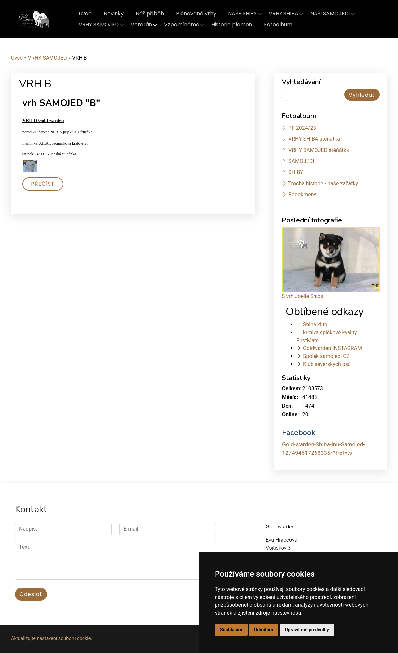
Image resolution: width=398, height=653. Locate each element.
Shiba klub (315, 324)
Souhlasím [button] (231, 629)
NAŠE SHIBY (242, 13)
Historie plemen (231, 24)
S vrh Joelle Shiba (302, 296)
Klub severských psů (327, 364)
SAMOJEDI (301, 161)
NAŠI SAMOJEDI (330, 13)
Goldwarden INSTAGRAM (332, 348)
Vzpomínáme (181, 24)
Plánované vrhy (196, 13)
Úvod (85, 13)
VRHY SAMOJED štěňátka (318, 150)
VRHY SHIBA (283, 13)
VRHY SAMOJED (99, 24)
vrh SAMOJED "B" (61, 103)
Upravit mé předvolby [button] (307, 629)
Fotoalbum (278, 24)
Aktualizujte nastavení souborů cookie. (51, 638)
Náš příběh (150, 13)
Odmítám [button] (263, 629)
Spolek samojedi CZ (326, 356)
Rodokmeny (302, 194)
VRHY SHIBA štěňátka (314, 139)
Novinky (114, 13)
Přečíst (43, 184)
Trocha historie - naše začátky (323, 183)
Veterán (141, 24)
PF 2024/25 (302, 128)
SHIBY (295, 172)
